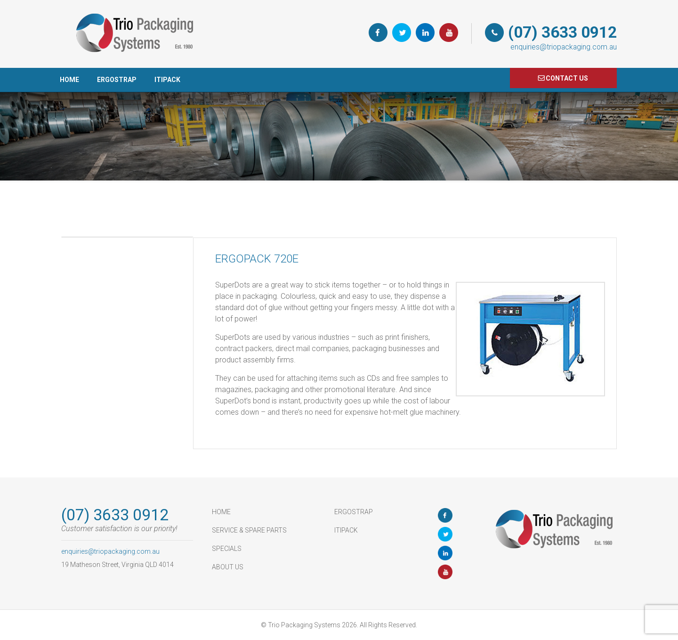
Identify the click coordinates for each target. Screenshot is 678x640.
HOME (69, 79)
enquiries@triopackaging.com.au (563, 46)
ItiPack (167, 79)
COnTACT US (567, 78)
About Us (227, 567)
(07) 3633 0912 (562, 32)
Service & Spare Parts (249, 530)
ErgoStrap (117, 79)
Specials (227, 548)
